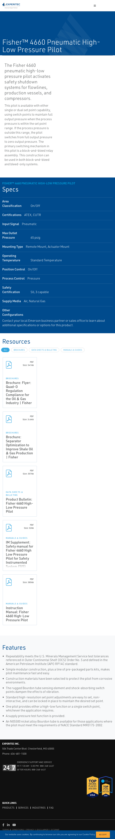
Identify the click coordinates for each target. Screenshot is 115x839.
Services (23, 807)
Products (8, 807)
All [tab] (5, 350)
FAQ (51, 807)
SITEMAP (55, 830)
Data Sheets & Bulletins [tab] (44, 350)
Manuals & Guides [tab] (72, 350)
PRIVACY (30, 830)
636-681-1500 (19, 753)
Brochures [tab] (19, 350)
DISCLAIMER (43, 830)
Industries (39, 807)
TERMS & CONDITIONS (13, 830)
